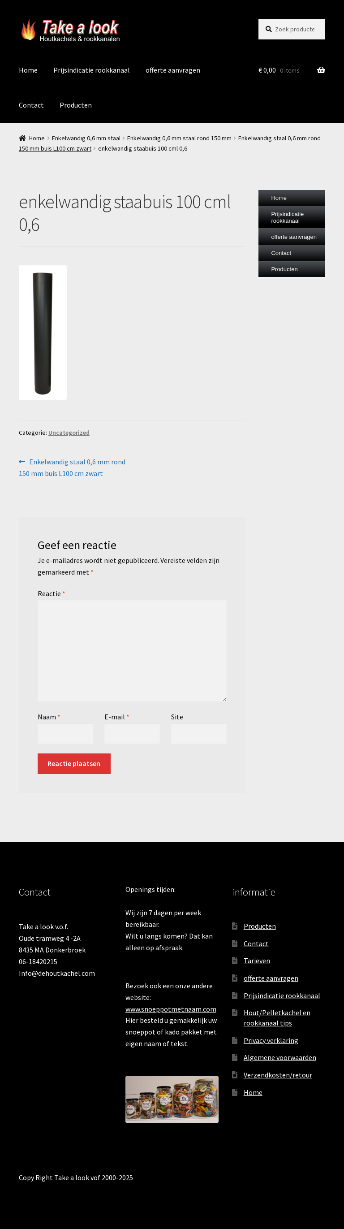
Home (28, 69)
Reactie (51, 593)
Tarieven (257, 960)
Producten (76, 104)
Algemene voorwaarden (280, 1057)
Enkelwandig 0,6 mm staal (86, 138)
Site (177, 716)
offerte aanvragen (173, 69)
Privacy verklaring (271, 1040)
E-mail (116, 716)
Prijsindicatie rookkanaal (91, 69)
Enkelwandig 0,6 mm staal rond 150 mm (179, 138)
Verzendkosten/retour (278, 1074)
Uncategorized (69, 432)
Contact (31, 104)
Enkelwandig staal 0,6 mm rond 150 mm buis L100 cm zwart (72, 467)
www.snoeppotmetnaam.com (170, 1008)
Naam (49, 716)
